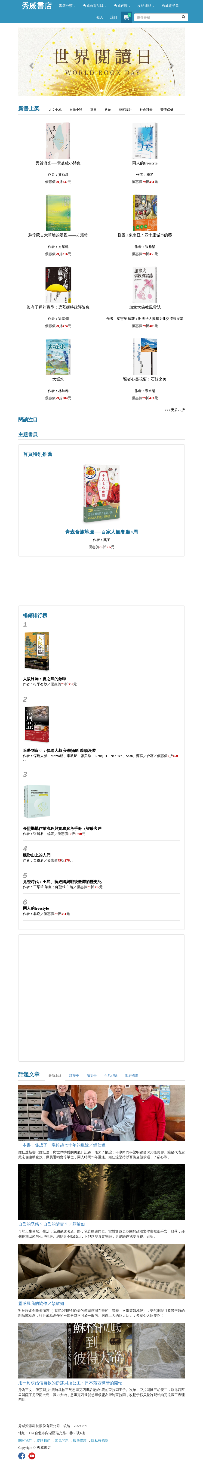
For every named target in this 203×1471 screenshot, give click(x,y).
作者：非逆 (31, 914)
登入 (99, 17)
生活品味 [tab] (111, 1075)
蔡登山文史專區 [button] (60, 591)
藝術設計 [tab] (125, 109)
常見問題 (62, 1440)
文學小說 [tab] (75, 109)
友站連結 (146, 6)
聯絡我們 (43, 1440)
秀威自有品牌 (95, 6)
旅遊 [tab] (108, 109)
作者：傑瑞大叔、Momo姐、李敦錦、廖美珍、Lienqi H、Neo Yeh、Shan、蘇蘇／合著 (88, 756)
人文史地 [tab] (55, 109)
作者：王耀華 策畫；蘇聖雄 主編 (48, 887)
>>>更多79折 (175, 410)
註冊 (113, 17)
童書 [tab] (93, 109)
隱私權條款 (99, 1440)
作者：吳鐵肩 (33, 860)
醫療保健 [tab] (166, 109)
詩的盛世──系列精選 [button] (143, 571)
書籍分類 (67, 6)
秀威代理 (122, 6)
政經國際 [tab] (131, 1075)
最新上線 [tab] (55, 1075)
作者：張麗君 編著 (38, 834)
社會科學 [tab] (146, 109)
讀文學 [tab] (92, 1075)
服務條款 (80, 1440)
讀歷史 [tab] (74, 1075)
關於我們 (25, 1440)
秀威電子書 (170, 6)
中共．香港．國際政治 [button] (143, 591)
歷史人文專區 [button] (60, 571)
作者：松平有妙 (35, 684)
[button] (30, 64)
